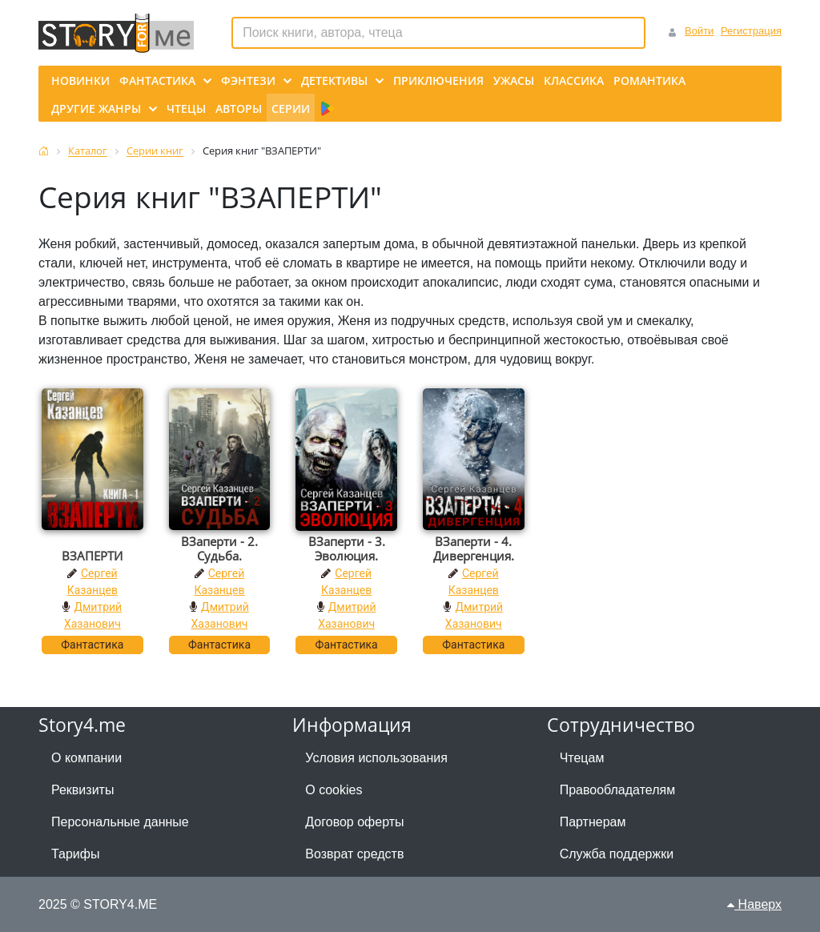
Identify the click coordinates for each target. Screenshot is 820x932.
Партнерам (593, 822)
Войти (699, 31)
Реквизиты (82, 790)
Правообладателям (618, 790)
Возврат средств (354, 854)
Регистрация (751, 31)
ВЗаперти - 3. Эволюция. (346, 548)
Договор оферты (354, 822)
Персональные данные (120, 822)
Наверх (754, 904)
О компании (86, 758)
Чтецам (582, 758)
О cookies (333, 790)
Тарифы (75, 854)
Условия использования (376, 758)
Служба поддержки (616, 854)
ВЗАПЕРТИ (92, 556)
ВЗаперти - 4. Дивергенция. (473, 548)
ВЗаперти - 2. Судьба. (219, 548)
